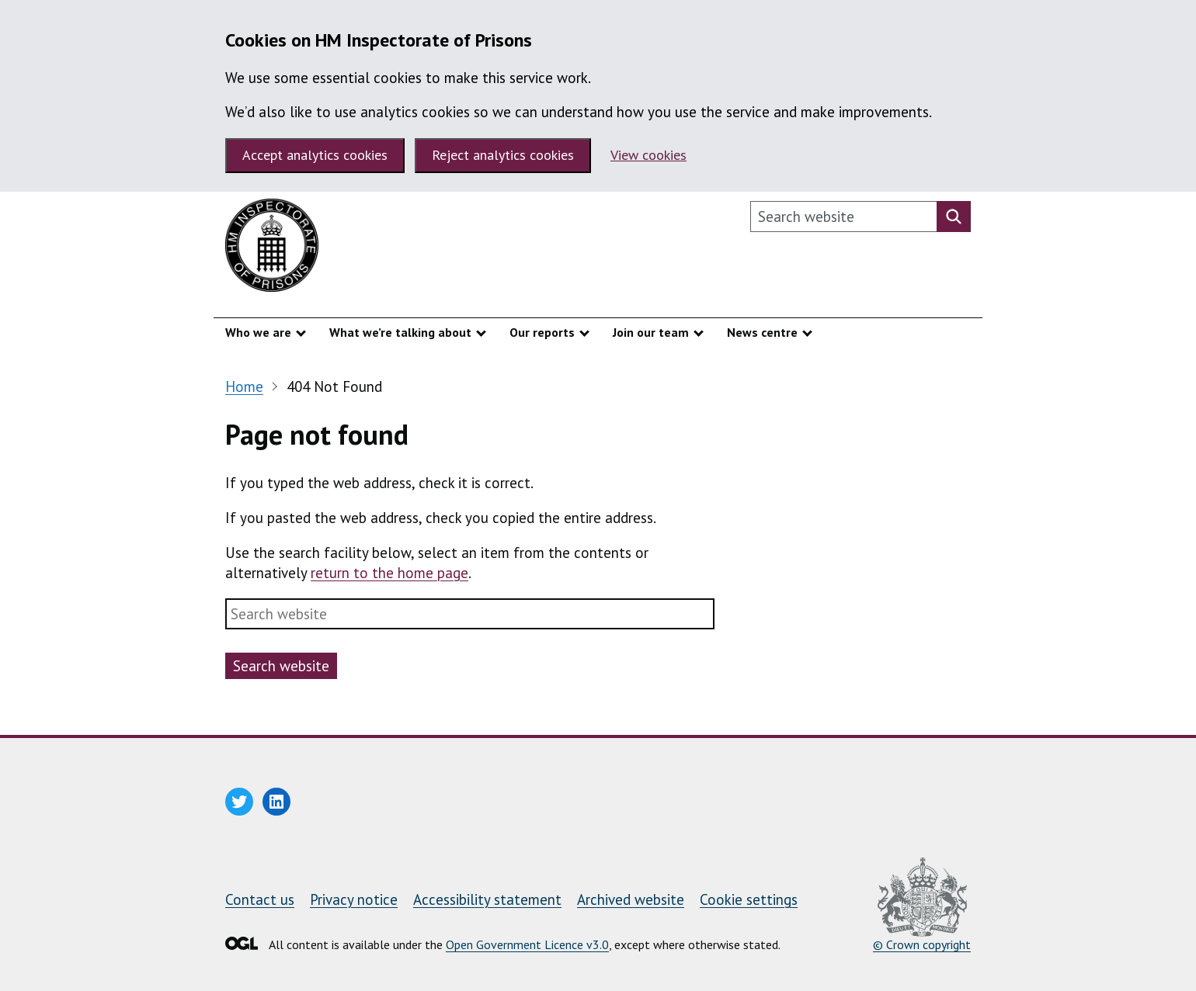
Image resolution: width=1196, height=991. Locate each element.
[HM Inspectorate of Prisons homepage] (271, 249)
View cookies (648, 155)
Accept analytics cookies (315, 155)
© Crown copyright (922, 905)
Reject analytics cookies (503, 155)
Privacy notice (354, 899)
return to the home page (389, 572)
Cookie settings (749, 899)
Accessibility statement (487, 899)
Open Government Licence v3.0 (527, 944)
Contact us (259, 899)
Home (244, 386)
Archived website (630, 899)
